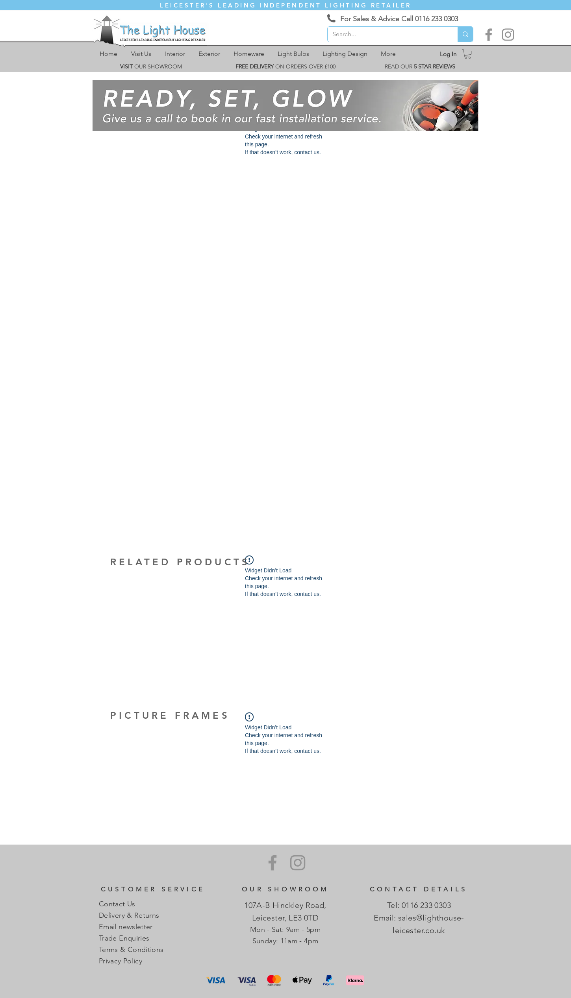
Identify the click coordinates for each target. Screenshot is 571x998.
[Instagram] (508, 34)
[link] (467, 54)
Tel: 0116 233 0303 (419, 905)
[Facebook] (488, 34)
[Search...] (386, 34)
